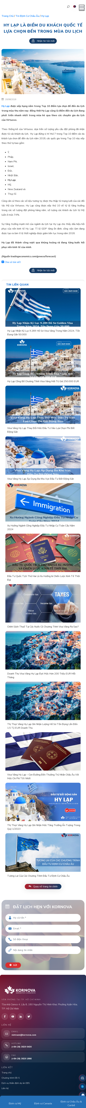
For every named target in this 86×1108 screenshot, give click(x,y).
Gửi (13, 965)
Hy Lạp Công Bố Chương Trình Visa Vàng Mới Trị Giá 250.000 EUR (43, 381)
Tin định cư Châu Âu (27, 16)
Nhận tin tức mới (43, 41)
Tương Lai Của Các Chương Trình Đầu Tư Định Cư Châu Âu (38, 876)
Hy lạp (45, 16)
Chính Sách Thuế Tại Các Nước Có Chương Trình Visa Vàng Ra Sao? (43, 626)
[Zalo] (82, 1095)
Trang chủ (8, 16)
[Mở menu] (81, 8)
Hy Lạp (6, 106)
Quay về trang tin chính (43, 886)
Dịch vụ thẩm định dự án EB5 (16, 1083)
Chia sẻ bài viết (11, 262)
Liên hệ (5, 1088)
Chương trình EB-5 (11, 1077)
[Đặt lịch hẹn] (82, 1078)
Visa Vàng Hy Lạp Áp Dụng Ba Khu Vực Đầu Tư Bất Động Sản (40, 479)
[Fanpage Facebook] (82, 1086)
